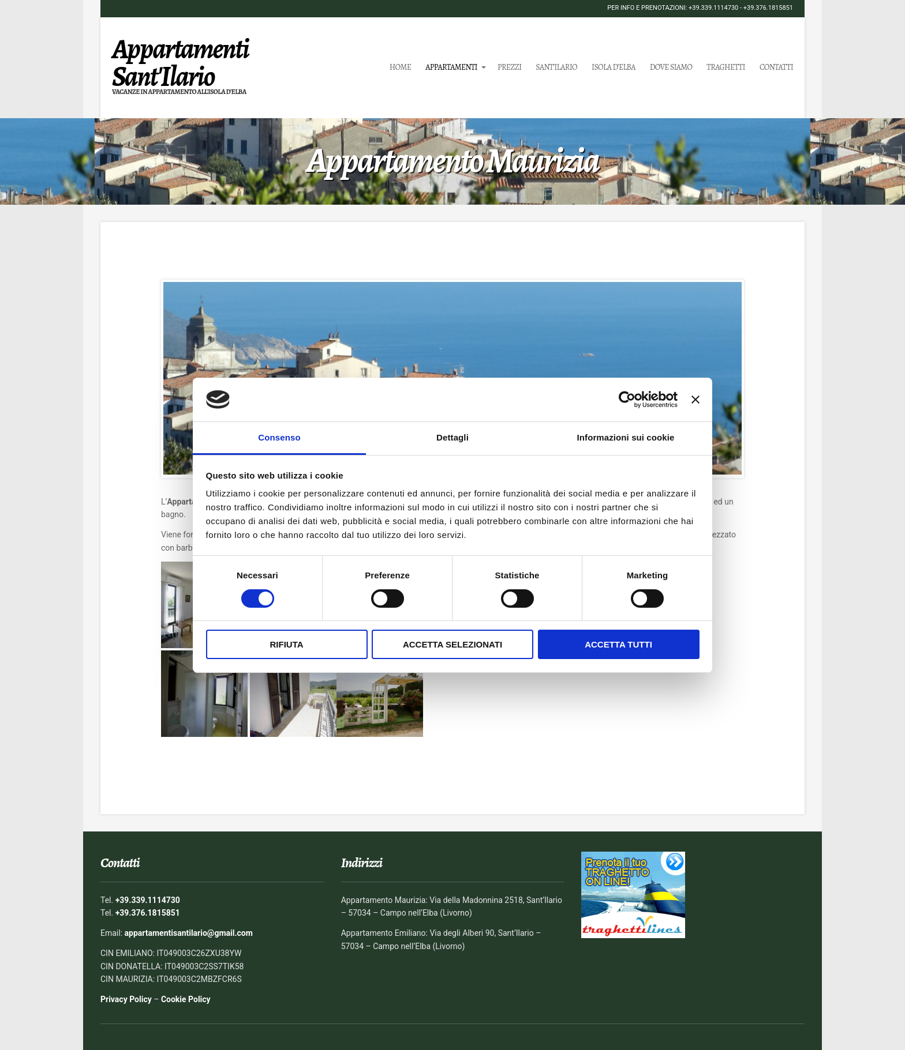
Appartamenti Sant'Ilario (180, 62)
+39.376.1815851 (768, 8)
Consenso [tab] (279, 437)
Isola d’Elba (613, 67)
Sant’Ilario (556, 67)
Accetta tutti (618, 644)
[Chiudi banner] (695, 400)
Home (401, 67)
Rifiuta (286, 644)
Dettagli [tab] (452, 437)
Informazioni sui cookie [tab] (626, 437)
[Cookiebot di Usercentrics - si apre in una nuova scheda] (627, 399)
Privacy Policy (126, 999)
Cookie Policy (186, 999)
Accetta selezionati (452, 644)
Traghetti (725, 67)
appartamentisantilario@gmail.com (189, 933)
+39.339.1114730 (713, 8)
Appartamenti (451, 67)
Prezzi (509, 67)
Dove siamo (671, 67)
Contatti (776, 67)
